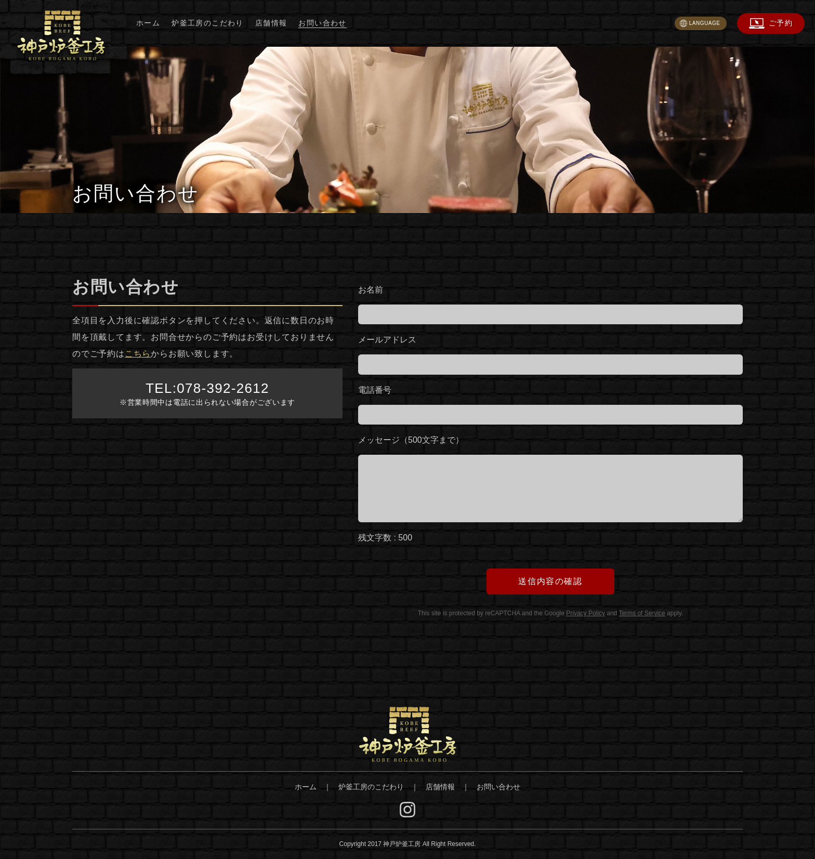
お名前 (370, 289)
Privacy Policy (585, 613)
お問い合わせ (322, 23)
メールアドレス (387, 339)
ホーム (148, 23)
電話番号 (374, 390)
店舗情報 (271, 23)
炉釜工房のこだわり (208, 23)
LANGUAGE (704, 23)
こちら (138, 353)
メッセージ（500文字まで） (411, 439)
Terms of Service (642, 613)
